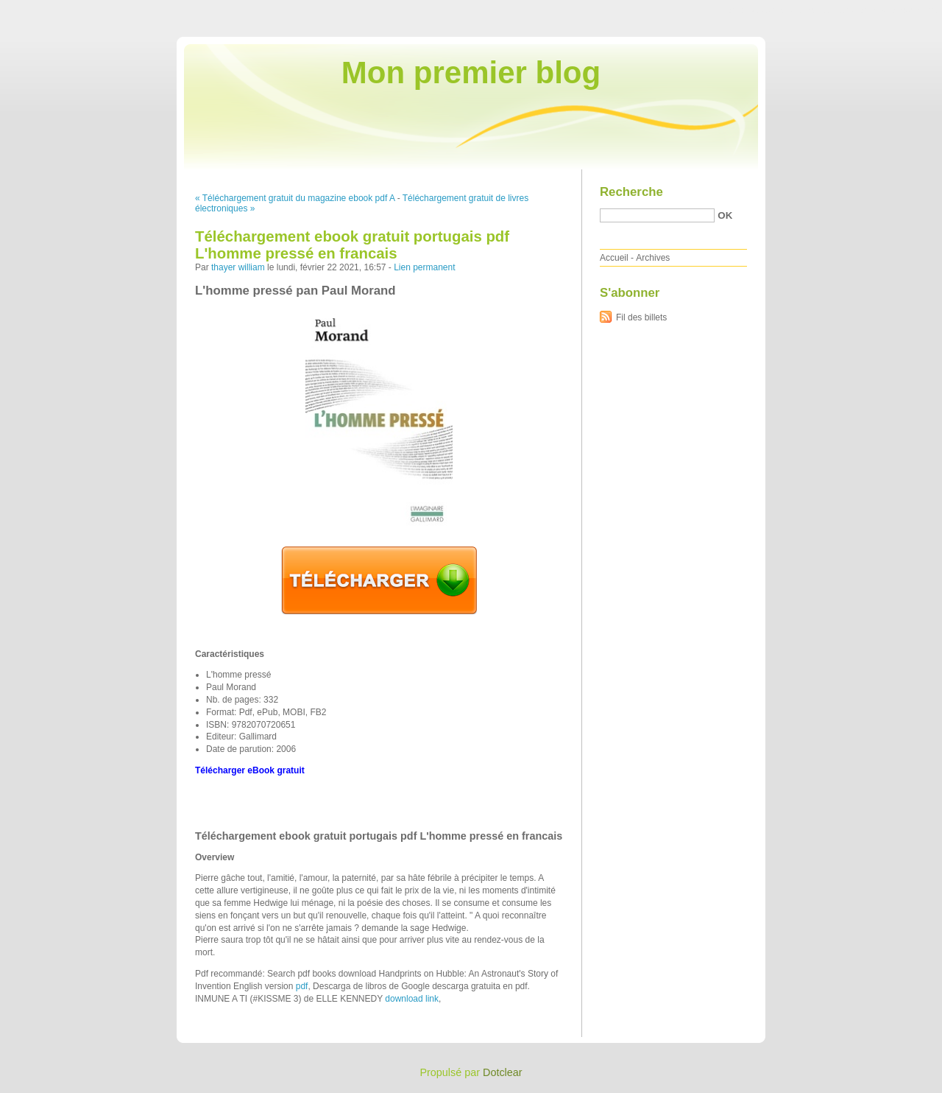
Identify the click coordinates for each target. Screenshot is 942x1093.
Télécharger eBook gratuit (250, 770)
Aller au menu (826, 10)
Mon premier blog (471, 72)
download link (412, 999)
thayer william (238, 267)
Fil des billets (641, 317)
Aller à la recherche (899, 10)
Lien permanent (424, 267)
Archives (653, 258)
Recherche (631, 192)
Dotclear (503, 1072)
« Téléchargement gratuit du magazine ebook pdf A (294, 198)
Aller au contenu (761, 10)
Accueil (614, 258)
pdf (302, 986)
